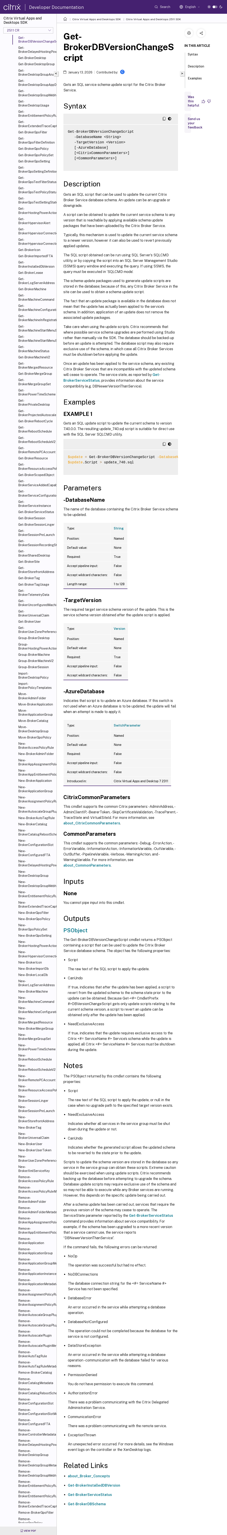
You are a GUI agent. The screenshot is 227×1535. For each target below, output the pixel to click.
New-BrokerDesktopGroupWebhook (36, 884)
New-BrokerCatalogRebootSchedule (36, 832)
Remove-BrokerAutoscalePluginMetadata (36, 1343)
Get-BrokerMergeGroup (35, 373)
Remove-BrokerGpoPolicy (30, 1521)
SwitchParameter (127, 725)
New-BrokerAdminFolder (36, 754)
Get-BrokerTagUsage (33, 584)
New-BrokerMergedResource (35, 1020)
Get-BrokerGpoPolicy (33, 148)
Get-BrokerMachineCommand (36, 297)
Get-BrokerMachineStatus (33, 349)
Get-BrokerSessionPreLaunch (36, 533)
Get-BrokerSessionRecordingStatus (36, 543)
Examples (195, 80)
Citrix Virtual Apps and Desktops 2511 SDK (153, 19)
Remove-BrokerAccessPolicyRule (36, 1179)
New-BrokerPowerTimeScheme (36, 1047)
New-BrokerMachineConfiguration (36, 1010)
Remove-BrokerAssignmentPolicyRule (36, 1292)
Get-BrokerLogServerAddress (36, 281)
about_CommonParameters (87, 865)
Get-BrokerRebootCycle (35, 421)
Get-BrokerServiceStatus (36, 512)
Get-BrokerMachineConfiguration (36, 308)
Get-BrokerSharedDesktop (34, 553)
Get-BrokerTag (29, 578)
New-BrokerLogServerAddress (36, 983)
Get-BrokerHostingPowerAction (36, 210)
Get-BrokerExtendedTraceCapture (36, 124)
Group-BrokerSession (33, 667)
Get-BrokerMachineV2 (34, 357)
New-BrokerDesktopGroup (33, 873)
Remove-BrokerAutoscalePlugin (35, 1333)
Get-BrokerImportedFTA (35, 256)
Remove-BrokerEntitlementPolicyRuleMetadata (36, 1494)
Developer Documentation (56, 7)
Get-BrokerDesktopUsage (33, 103)
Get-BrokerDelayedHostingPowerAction (36, 49)
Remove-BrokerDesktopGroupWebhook (36, 1473)
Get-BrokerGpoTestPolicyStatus (36, 190)
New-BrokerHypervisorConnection (36, 954)
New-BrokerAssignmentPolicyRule (36, 799)
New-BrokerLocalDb (33, 975)
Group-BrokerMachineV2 (36, 661)
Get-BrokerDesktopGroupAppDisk (36, 83)
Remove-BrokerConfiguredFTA (34, 1422)
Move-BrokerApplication (35, 704)
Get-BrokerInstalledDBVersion (94, 1485)
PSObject (75, 930)
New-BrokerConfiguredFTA (34, 853)
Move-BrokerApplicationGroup (35, 712)
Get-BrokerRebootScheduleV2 (36, 440)
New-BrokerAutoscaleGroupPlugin (36, 809)
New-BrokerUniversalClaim (33, 1136)
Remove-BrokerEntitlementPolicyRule (36, 1484)
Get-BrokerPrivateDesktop (34, 402)
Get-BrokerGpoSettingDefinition (36, 169)
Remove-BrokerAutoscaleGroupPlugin (36, 1313)
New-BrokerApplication (35, 780)
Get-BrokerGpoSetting (34, 161)
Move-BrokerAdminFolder (32, 696)
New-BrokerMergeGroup (36, 1028)
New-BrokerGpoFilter (33, 913)
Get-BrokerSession (31, 518)
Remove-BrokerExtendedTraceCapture (36, 1504)
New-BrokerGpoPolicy (34, 919)
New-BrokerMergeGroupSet (34, 1037)
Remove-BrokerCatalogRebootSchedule (36, 1391)
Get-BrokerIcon (29, 250)
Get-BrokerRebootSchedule (35, 429)
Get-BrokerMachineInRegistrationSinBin (36, 318)
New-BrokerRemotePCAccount (36, 1078)
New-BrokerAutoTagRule (36, 818)
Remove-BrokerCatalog (35, 1372)
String (119, 528)
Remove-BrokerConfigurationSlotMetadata (36, 1412)
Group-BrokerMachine (34, 654)
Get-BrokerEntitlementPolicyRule (36, 113)
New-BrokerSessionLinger (33, 1098)
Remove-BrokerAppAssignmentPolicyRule (36, 1220)
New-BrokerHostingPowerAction (36, 944)
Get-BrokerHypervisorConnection (36, 231)
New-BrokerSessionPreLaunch (36, 1109)
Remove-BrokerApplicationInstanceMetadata (36, 1272)
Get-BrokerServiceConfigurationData (36, 493)
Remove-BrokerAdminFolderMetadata (36, 1210)
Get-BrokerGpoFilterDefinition (36, 140)
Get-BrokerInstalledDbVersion (36, 264)
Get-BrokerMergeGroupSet (34, 382)
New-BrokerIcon (30, 962)
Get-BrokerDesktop (32, 58)
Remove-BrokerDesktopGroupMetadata (36, 1463)
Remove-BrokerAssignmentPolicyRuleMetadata (36, 1302)
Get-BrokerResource (33, 458)
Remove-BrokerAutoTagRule (32, 1354)
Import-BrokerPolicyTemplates (35, 685)
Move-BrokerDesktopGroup (33, 729)
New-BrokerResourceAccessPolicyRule (36, 1088)
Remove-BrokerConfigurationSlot (35, 1401)
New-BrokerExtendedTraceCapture (36, 904)
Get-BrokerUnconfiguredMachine (36, 603)
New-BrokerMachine (33, 991)
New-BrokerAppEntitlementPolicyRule (36, 772)
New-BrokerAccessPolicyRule (36, 745)
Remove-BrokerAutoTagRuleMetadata (36, 1364)
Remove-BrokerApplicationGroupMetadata (36, 1261)
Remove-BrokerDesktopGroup (33, 1453)
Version (119, 628)
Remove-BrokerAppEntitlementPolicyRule (36, 1230)
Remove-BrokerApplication (31, 1241)
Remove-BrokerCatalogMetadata (35, 1381)
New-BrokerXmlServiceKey (34, 1169)
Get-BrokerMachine (32, 289)
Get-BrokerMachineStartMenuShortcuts (36, 338)
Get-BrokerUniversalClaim (33, 613)
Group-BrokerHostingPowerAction (36, 646)
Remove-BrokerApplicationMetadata (36, 1282)
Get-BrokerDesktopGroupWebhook (36, 93)
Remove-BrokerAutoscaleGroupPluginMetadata (36, 1323)
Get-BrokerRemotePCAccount (36, 450)
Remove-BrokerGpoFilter (36, 1512)
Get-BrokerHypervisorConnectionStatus (36, 241)
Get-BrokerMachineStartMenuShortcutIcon (36, 328)
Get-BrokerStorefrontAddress (36, 570)
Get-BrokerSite (29, 561)
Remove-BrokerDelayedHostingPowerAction (36, 1442)
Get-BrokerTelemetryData (33, 593)
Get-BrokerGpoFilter (32, 132)
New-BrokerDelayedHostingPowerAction (36, 863)
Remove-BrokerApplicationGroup (35, 1251)
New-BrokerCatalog (32, 824)
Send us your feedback (195, 123)
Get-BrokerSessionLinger (36, 524)
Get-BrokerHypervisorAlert (34, 221)
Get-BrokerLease (30, 273)
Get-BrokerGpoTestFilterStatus (36, 180)
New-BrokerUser (30, 1144)
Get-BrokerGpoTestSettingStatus (36, 200)
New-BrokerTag (29, 1127)
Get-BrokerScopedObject (36, 475)
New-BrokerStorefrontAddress (36, 1119)
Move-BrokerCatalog (33, 721)
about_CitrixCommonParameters (91, 823)
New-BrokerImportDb (33, 968)
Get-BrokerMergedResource (35, 365)
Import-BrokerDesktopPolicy (33, 675)
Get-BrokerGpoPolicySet (35, 155)
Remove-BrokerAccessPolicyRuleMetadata (36, 1189)
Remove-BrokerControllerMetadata (36, 1432)
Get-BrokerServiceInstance (34, 504)
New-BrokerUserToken (34, 1150)
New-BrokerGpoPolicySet (32, 927)
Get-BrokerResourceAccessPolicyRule (36, 466)
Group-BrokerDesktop (34, 638)
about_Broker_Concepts (89, 1476)
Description (196, 68)
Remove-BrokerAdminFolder (32, 1199)
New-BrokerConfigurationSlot (35, 842)
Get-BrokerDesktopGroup (36, 64)
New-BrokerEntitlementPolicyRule (36, 894)
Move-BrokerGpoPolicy (34, 737)
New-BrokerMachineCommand (36, 1000)
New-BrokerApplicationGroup (35, 789)
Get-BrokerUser (29, 621)
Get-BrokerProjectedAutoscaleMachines (36, 413)
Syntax (193, 56)
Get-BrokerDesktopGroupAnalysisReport (36, 72)
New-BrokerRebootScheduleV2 (36, 1067)
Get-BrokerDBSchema (87, 1504)
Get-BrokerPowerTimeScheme (36, 392)
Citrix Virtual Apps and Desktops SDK (96, 19)
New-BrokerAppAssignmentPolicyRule (36, 762)
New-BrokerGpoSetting (35, 935)
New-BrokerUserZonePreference (36, 1158)
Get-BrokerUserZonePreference (36, 630)
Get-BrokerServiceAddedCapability (36, 483)
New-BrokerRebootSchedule (35, 1057)
